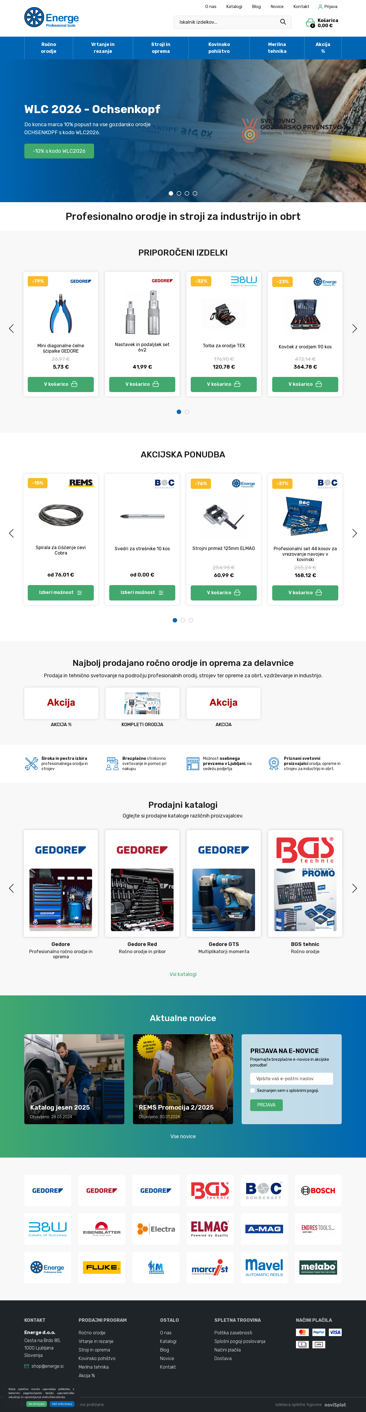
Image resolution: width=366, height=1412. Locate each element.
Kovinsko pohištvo (219, 48)
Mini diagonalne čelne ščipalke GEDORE (60, 348)
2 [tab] (179, 193)
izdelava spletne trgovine (298, 1404)
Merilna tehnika (277, 48)
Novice (277, 6)
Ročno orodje (48, 48)
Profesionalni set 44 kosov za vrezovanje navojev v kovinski (305, 554)
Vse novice (183, 1136)
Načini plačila (227, 1350)
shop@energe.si (47, 1366)
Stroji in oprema (160, 48)
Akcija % (323, 48)
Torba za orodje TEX (224, 345)
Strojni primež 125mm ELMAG (223, 548)
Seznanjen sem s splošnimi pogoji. (288, 1090)
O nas (210, 6)
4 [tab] (195, 193)
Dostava (223, 1358)
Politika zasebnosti (233, 1332)
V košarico (61, 384)
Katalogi (234, 6)
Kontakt (301, 6)
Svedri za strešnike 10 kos (142, 548)
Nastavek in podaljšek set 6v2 (142, 347)
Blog (256, 6)
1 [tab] (171, 193)
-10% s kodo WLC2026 (59, 151)
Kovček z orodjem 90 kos (305, 347)
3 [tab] (187, 193)
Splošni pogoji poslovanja (239, 1341)
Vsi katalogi (183, 974)
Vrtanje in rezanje (103, 48)
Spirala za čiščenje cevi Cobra (61, 550)
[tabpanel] (183, 130)
